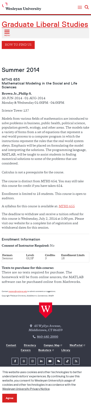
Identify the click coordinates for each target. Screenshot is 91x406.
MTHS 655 (67, 206)
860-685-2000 (47, 337)
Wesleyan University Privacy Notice (26, 389)
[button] (80, 7)
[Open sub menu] (7, 33)
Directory (30, 345)
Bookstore (44, 350)
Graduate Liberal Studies (45, 24)
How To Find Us (18, 45)
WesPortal (76, 345)
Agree (9, 398)
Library (65, 350)
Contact (11, 345)
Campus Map (52, 345)
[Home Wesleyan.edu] (21, 7)
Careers (26, 350)
